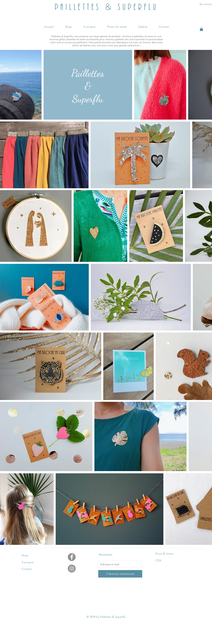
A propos (27, 562)
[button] (201, 29)
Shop (25, 555)
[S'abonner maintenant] (120, 574)
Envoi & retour (165, 553)
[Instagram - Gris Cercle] (72, 569)
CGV (158, 560)
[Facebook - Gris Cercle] (72, 557)
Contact (27, 569)
